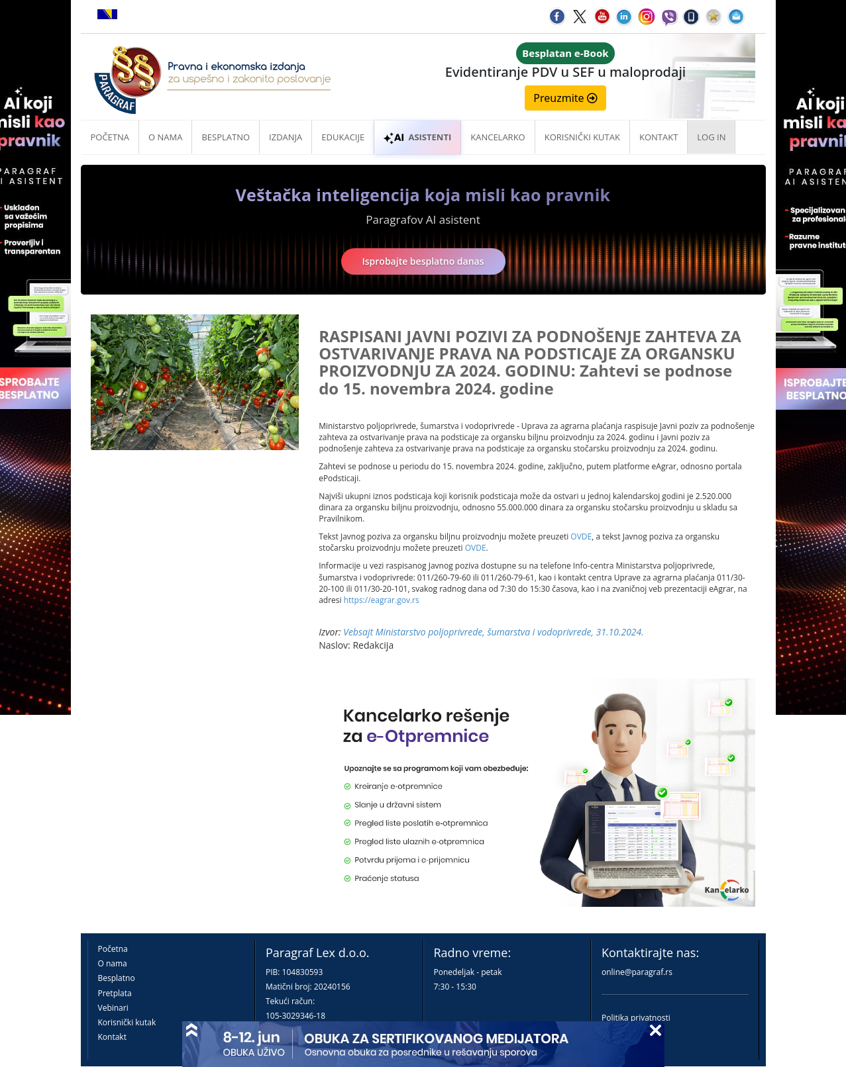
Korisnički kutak (127, 1022)
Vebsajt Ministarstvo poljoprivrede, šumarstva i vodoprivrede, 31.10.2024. (493, 632)
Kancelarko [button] (497, 137)
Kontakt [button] (658, 137)
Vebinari (113, 1007)
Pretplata (115, 993)
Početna (110, 137)
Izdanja (285, 137)
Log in (711, 137)
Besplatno (225, 137)
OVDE (581, 536)
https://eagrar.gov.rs (381, 600)
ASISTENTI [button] (417, 137)
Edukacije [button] (342, 137)
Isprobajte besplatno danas (423, 261)
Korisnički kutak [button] (582, 137)
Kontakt (112, 1037)
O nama (165, 137)
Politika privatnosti (636, 1017)
